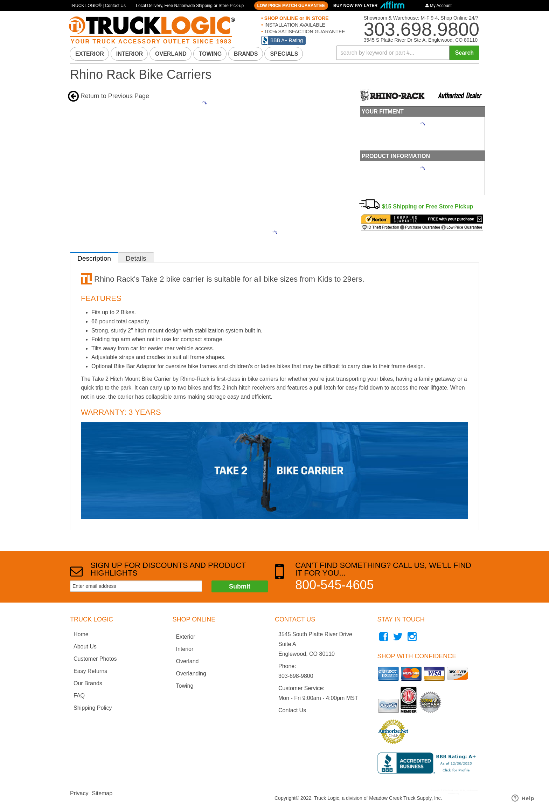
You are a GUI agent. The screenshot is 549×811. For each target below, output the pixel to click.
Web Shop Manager (469, 793)
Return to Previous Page (115, 95)
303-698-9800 (295, 675)
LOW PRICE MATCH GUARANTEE (291, 5)
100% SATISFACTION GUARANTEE (304, 31)
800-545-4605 (334, 584)
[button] (408, 53)
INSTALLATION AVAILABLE (294, 25)
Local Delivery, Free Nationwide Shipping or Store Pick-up (190, 5)
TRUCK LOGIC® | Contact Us (98, 5)
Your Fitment (382, 111)
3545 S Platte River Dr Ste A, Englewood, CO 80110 (421, 40)
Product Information (395, 155)
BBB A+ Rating (286, 40)
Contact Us (292, 710)
